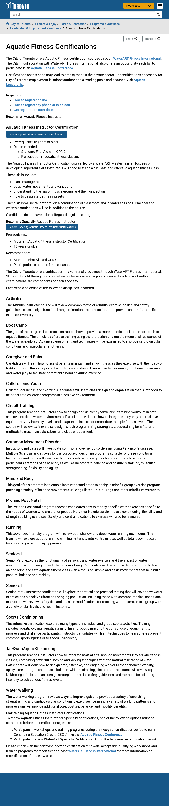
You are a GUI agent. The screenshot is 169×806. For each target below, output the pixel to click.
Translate (150, 38)
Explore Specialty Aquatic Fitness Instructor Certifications (42, 227)
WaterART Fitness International (137, 58)
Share (133, 38)
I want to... (133, 6)
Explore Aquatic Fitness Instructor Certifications (37, 134)
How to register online (30, 100)
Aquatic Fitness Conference (52, 68)
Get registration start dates (34, 109)
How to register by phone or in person (42, 104)
